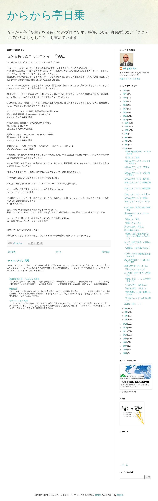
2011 (125, 331)
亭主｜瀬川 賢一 (129, 68)
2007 (125, 346)
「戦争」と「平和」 (132, 219)
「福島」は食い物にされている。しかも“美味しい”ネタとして (137, 236)
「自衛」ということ (132, 223)
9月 (126, 134)
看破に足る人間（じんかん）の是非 (24, 279)
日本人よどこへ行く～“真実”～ (137, 194)
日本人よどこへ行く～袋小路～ (137, 179)
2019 (125, 101)
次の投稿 (11, 252)
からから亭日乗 (46, 15)
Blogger (120, 495)
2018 (125, 105)
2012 (125, 328)
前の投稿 (106, 252)
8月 (126, 137)
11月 (127, 126)
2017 (125, 109)
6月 (126, 145)
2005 (125, 353)
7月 (126, 141)
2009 (125, 339)
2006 (125, 349)
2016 (125, 112)
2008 (125, 342)
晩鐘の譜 (13, 289)
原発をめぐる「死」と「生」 (136, 266)
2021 (125, 94)
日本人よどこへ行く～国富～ (136, 198)
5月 (126, 148)
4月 (126, 308)
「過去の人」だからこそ (134, 269)
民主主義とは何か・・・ (134, 230)
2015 (125, 116)
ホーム (58, 252)
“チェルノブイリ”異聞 (18, 260)
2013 (125, 324)
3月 (126, 312)
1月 (126, 319)
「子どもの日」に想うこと (135, 285)
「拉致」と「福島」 (132, 157)
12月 (127, 123)
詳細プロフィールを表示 (130, 79)
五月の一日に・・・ (132, 304)
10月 (127, 130)
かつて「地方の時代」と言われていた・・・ (137, 243)
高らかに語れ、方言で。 (134, 227)
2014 (125, 120)
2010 (125, 335)
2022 (125, 90)
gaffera (98, 495)
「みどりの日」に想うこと (135, 288)
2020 (125, 98)
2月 (126, 316)
